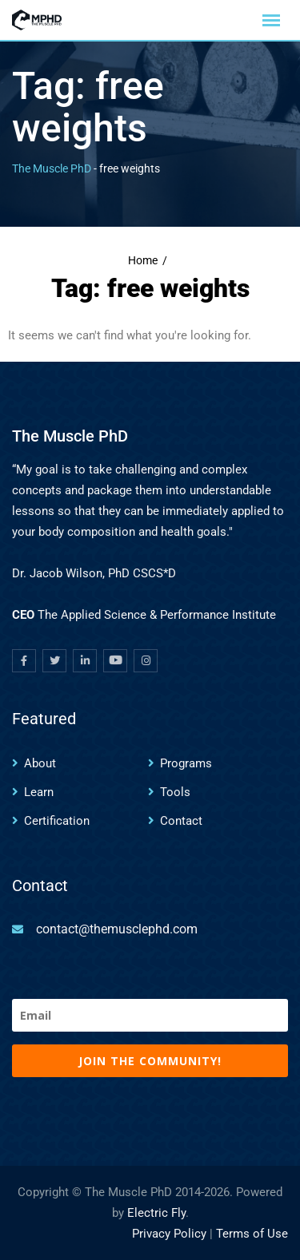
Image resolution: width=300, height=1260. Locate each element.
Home (143, 260)
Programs (186, 763)
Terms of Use (252, 1233)
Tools (175, 792)
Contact (181, 821)
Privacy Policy (169, 1233)
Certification (57, 821)
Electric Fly (156, 1213)
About (40, 763)
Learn (39, 792)
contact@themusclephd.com (117, 929)
